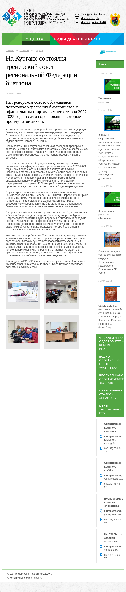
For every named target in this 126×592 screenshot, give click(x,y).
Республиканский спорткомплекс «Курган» (111, 379)
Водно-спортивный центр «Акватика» (109, 362)
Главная (10, 50)
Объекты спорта (48, 51)
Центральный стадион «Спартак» (110, 394)
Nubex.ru (37, 577)
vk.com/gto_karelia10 (93, 22)
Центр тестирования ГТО (111, 409)
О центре (36, 39)
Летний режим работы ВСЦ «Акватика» (106, 215)
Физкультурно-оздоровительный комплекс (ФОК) (111, 343)
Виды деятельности (77, 39)
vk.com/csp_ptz (90, 18)
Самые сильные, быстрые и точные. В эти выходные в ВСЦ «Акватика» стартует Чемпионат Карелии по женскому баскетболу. (110, 317)
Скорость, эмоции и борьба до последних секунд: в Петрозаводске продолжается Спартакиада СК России (110, 262)
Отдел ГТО (86, 51)
